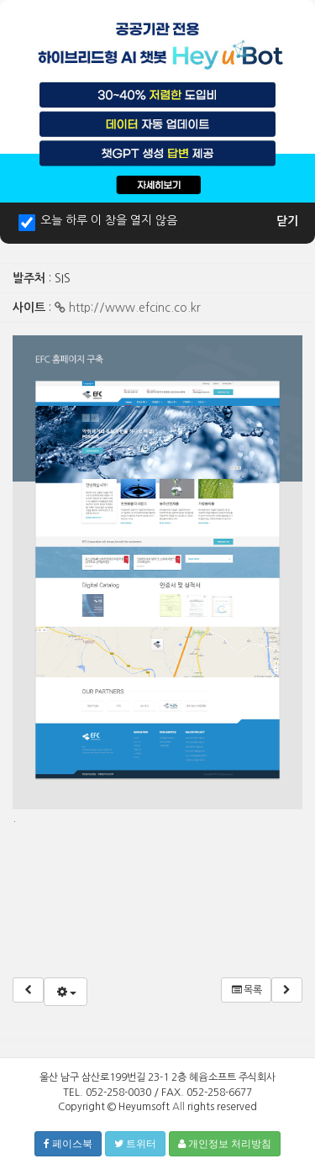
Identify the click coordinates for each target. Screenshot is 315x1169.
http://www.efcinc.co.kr (128, 307)
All (178, 1107)
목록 (245, 990)
